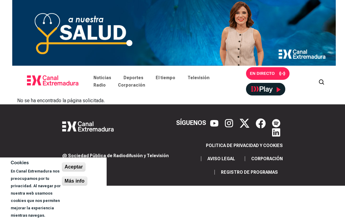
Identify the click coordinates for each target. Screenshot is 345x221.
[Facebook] (261, 122)
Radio (99, 85)
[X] (245, 122)
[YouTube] (215, 122)
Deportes (133, 77)
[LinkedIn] (276, 132)
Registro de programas (249, 172)
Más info (75, 181)
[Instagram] (230, 122)
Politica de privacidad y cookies (244, 145)
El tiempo (165, 77)
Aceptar (74, 166)
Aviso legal (221, 158)
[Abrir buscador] (321, 81)
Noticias (102, 77)
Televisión (199, 77)
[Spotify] (276, 122)
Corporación (131, 85)
